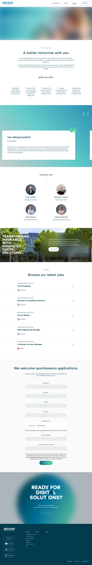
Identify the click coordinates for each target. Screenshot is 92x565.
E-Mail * (46, 402)
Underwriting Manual (30, 544)
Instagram (9, 555)
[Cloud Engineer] (73, 287)
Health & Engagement (30, 538)
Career (47, 532)
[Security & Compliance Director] (73, 301)
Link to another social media (46, 444)
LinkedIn (9, 549)
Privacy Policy (77, 561)
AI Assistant (28, 542)
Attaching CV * (46, 421)
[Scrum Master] (73, 316)
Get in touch (46, 512)
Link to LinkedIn (46, 435)
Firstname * (46, 383)
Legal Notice (69, 561)
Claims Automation (29, 536)
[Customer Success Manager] (73, 345)
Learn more (54, 249)
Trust (27, 546)
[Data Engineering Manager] (73, 331)
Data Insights (28, 540)
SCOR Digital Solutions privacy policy (39, 457)
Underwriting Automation (31, 534)
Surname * (46, 392)
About (37, 532)
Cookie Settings (85, 561)
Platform (28, 532)
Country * (46, 411)
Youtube (9, 543)
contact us (9, 538)
